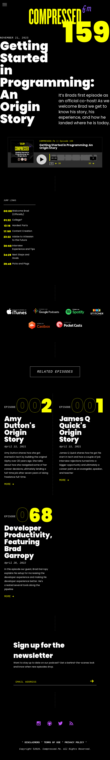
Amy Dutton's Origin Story (19, 429)
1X (51, 163)
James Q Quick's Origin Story (74, 429)
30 (57, 163)
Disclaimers (32, 742)
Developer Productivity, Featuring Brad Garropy (28, 541)
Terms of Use (52, 742)
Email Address (26, 682)
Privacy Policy (74, 742)
